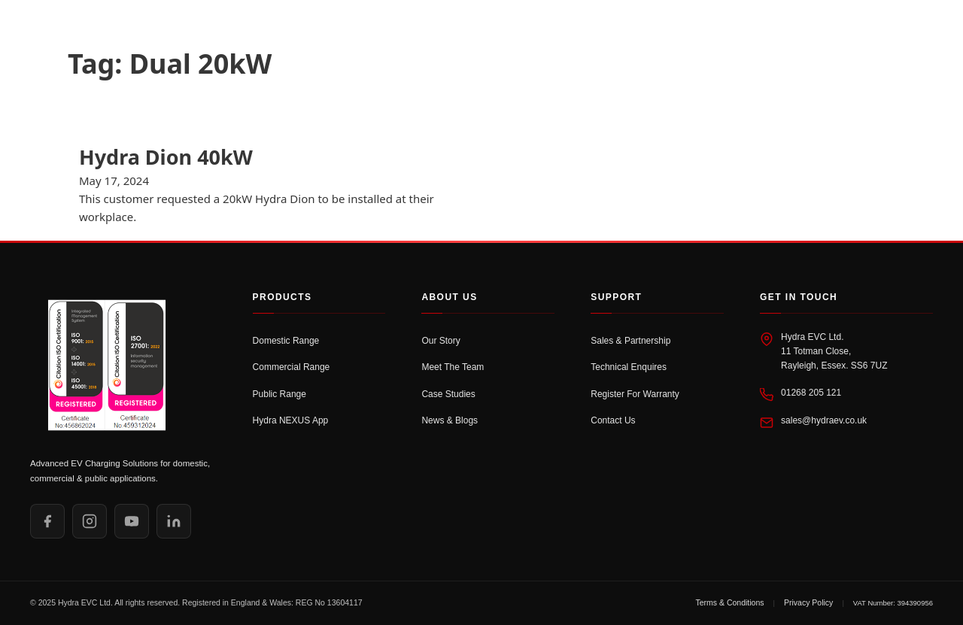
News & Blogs (449, 420)
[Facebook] (47, 521)
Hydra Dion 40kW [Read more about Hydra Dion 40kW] (166, 157)
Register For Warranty (635, 394)
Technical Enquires (629, 367)
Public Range (279, 394)
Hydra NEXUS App (291, 420)
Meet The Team (452, 367)
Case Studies (448, 394)
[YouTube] (131, 521)
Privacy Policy (808, 602)
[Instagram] (89, 521)
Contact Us (613, 420)
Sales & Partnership (630, 340)
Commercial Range (291, 367)
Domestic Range (286, 340)
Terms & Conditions (730, 602)
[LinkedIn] (173, 521)
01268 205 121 (811, 392)
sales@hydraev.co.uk (824, 420)
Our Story (440, 340)
